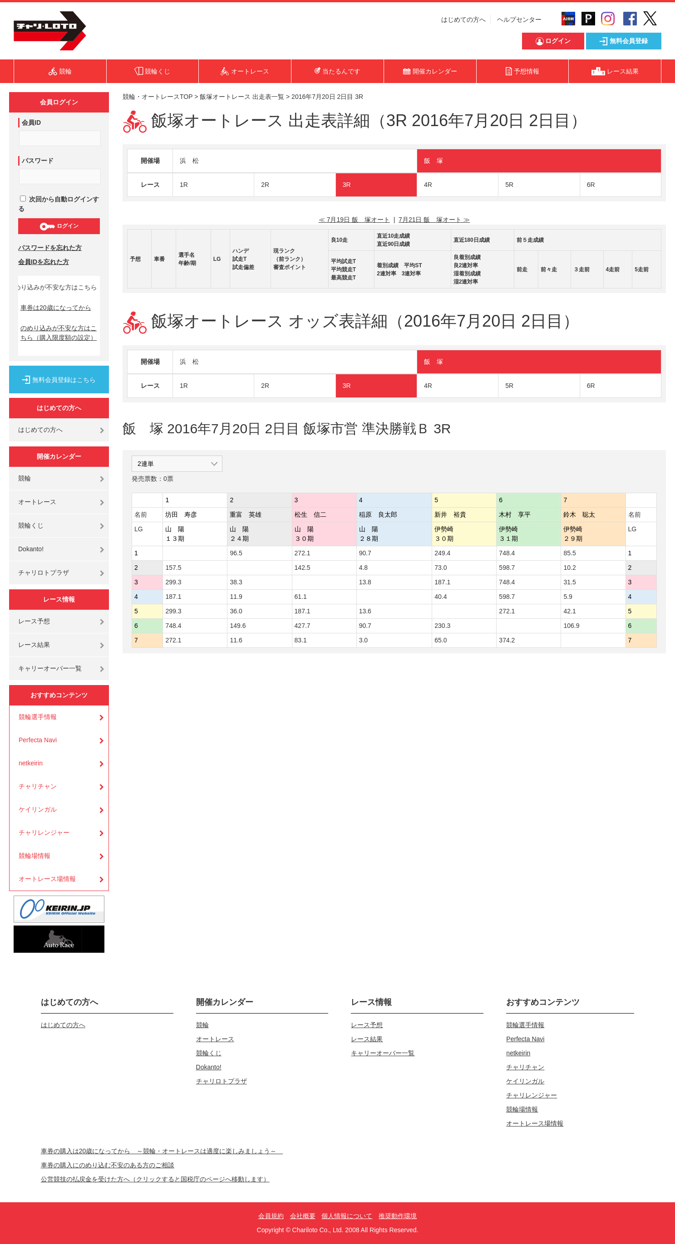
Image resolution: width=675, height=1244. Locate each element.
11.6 (236, 640)
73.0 (440, 567)
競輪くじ (31, 525)
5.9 (567, 596)
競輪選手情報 (38, 716)
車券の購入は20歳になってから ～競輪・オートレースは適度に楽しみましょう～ (162, 1151)
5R (509, 184)
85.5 (569, 553)
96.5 (236, 553)
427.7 (302, 625)
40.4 (440, 596)
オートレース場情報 (47, 878)
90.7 (365, 553)
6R (591, 184)
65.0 (440, 640)
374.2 (507, 640)
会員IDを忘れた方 (43, 261)
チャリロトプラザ (43, 572)
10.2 (569, 567)
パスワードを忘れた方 (50, 247)
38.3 (236, 582)
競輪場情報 (34, 855)
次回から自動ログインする (58, 204)
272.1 (302, 553)
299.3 (173, 582)
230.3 (442, 625)
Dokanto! (31, 549)
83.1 (301, 640)
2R (265, 184)
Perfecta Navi (38, 740)
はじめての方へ (463, 19)
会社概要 (302, 1216)
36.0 (236, 611)
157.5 (173, 567)
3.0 (363, 640)
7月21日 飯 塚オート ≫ (434, 219)
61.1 (301, 596)
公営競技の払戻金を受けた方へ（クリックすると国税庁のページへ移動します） (155, 1179)
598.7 (507, 567)
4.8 (363, 567)
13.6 (365, 611)
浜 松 (189, 160)
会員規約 (271, 1216)
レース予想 (34, 621)
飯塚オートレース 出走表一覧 (242, 96)
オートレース (37, 501)
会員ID (31, 122)
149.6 (238, 625)
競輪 (24, 478)
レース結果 (34, 644)
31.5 (569, 582)
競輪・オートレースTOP (157, 96)
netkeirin (31, 763)
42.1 (569, 611)
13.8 (365, 582)
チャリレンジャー (44, 832)
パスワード (38, 160)
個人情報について (346, 1216)
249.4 (442, 553)
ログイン (58, 226)
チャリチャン (38, 786)
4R (428, 184)
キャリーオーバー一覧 (50, 668)
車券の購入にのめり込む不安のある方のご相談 (107, 1165)
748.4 (507, 553)
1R (184, 184)
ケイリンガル (38, 809)
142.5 (302, 567)
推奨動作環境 (398, 1216)
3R (347, 184)
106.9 (571, 625)
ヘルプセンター (519, 19)
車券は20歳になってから (55, 307)
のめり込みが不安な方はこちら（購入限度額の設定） (58, 332)
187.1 (442, 582)
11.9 (236, 596)
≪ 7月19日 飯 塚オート (354, 219)
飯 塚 (433, 160)
